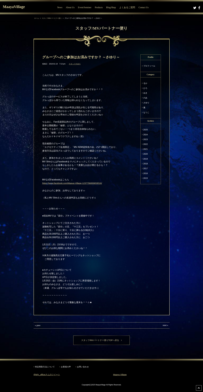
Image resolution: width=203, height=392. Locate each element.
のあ (145, 98)
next (164, 325)
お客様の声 (66, 367)
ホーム (36, 18)
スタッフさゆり (75, 64)
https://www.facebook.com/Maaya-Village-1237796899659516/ (73, 183)
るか (145, 83)
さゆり (146, 103)
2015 (145, 178)
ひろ (145, 88)
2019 (145, 159)
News (60, 7)
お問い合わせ (83, 367)
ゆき (145, 93)
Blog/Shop (111, 7)
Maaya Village (120, 375)
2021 (145, 149)
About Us (70, 7)
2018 (145, 163)
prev (38, 325)
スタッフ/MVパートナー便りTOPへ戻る (101, 340)
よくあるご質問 (128, 7)
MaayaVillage (15, 7)
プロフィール (149, 66)
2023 (145, 139)
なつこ (146, 112)
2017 (145, 168)
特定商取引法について (45, 367)
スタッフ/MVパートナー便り (53, 18)
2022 (145, 144)
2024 (145, 134)
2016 (145, 173)
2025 (145, 130)
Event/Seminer (85, 7)
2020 (145, 154)
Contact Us (144, 7)
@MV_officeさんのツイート (48, 375)
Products (99, 7)
